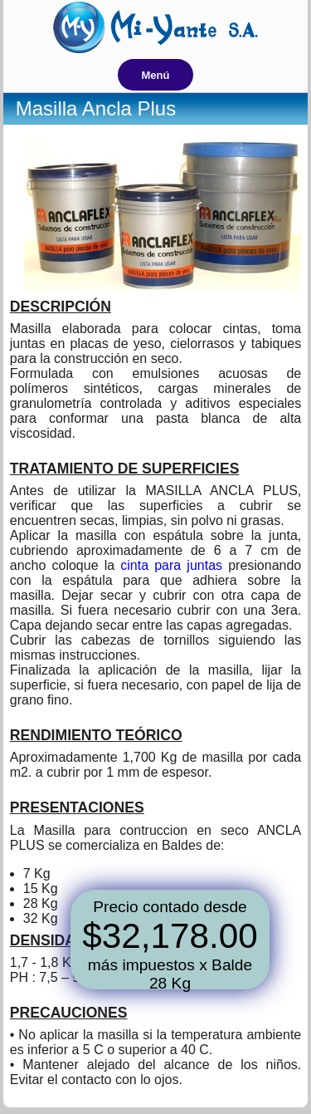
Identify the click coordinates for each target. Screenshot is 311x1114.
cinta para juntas (171, 565)
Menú (156, 75)
